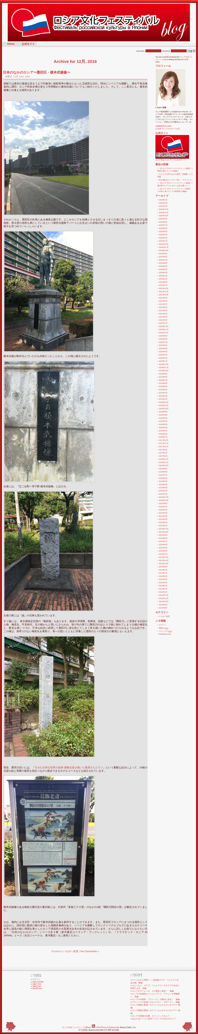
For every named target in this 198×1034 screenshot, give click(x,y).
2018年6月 (163, 421)
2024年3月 (163, 273)
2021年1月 (163, 323)
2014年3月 (163, 551)
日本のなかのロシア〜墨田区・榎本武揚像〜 (36, 72)
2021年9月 (163, 298)
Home (10, 43)
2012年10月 (163, 601)
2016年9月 (163, 469)
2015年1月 (163, 526)
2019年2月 (163, 396)
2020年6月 (163, 345)
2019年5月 (163, 386)
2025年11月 (163, 212)
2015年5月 (163, 513)
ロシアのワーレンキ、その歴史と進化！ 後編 (153, 991)
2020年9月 (163, 336)
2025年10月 (163, 216)
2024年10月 (163, 250)
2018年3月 (163, 431)
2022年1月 (163, 285)
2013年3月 (163, 586)
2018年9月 (163, 412)
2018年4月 (163, 428)
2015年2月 (163, 522)
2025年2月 (163, 238)
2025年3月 (163, 235)
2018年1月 (163, 437)
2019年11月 (163, 367)
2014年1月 (163, 554)
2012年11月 (163, 598)
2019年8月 (163, 377)
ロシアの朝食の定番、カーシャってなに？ (151, 1016)
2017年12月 (163, 440)
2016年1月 (163, 494)
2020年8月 (163, 339)
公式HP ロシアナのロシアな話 (167, 129)
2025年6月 (163, 228)
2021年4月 (163, 314)
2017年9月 (163, 450)
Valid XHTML (38, 982)
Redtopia (112, 1027)
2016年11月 (163, 462)
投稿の (163, 628)
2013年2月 (163, 589)
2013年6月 (163, 576)
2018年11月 (163, 405)
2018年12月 (163, 402)
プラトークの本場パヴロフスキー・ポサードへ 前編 (156, 1002)
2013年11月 (163, 560)
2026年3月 (163, 200)
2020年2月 (163, 358)
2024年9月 (163, 254)
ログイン (162, 625)
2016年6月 (163, 478)
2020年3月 (163, 355)
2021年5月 (163, 311)
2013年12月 (163, 557)
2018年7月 (163, 418)
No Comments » (89, 951)
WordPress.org (165, 634)
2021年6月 (163, 307)
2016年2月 (163, 491)
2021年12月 (163, 288)
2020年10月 (163, 333)
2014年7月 (163, 541)
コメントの (165, 631)
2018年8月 (163, 415)
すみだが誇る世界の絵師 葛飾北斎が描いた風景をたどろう (69, 767)
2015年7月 (163, 507)
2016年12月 (163, 459)
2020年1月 (163, 361)
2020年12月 (163, 326)
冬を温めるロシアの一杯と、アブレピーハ (176, 180)
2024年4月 (163, 269)
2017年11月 (163, 443)
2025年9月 (163, 219)
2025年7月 (163, 225)
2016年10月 (163, 465)
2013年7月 (163, 573)
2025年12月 (163, 209)
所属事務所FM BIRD (163, 126)
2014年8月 (163, 538)
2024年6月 (163, 263)
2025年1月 (163, 241)
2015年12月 (163, 497)
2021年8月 (163, 301)
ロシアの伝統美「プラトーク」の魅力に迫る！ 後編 (156, 999)
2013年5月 (163, 579)
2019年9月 (163, 374)
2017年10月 (163, 447)
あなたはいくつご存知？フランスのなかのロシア (154, 1019)
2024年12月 (163, 244)
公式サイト (28, 43)
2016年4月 (163, 484)
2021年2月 (163, 320)
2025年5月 (163, 231)
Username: (149, 51)
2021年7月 (163, 304)
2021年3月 (163, 317)
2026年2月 (163, 203)
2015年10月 (163, 500)
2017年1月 (163, 456)
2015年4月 (163, 516)
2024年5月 (163, 266)
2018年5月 (163, 424)
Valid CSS (36, 984)
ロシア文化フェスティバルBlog (76, 1027)
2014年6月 (163, 545)
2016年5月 (163, 481)
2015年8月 (163, 503)
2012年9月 (163, 605)
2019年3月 (163, 393)
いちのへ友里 (70, 951)
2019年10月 (163, 371)
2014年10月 (163, 532)
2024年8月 (163, 257)
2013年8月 (163, 570)
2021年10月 (163, 295)
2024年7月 (163, 260)
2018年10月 (163, 409)
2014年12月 (163, 529)
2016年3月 (163, 488)
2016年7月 (163, 475)
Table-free (36, 986)
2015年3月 (163, 519)
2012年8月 (163, 608)
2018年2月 (163, 434)
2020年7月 (163, 342)
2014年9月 (163, 535)
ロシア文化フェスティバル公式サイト (172, 159)
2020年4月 (163, 352)
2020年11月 (163, 330)
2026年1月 (163, 206)
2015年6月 (163, 510)
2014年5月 (163, 548)
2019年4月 (163, 390)
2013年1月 (163, 592)
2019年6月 (163, 383)
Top (134, 1027)
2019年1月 (163, 399)
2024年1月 (163, 279)
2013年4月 (163, 583)
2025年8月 (163, 222)
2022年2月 (163, 282)
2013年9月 (163, 567)
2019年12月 (163, 364)
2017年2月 (163, 453)
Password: (174, 51)
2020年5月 (163, 348)
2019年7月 (163, 380)
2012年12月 (163, 595)
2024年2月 (163, 276)
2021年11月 (163, 292)
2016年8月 (163, 472)
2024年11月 (163, 247)
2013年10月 (163, 564)
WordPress (37, 988)
